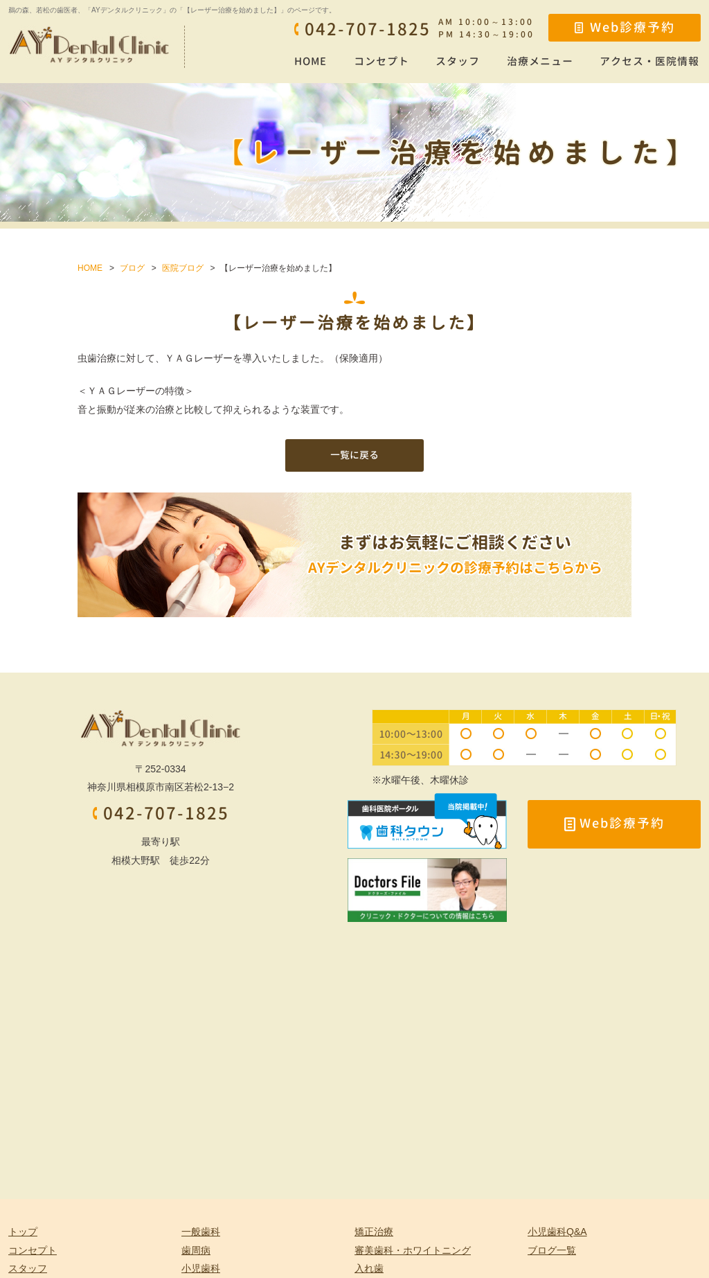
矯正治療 (373, 1231)
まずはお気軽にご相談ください (455, 555)
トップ (22, 1231)
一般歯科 (200, 1231)
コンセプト (381, 61)
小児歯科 (200, 1268)
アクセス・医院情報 (649, 61)
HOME (310, 61)
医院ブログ (183, 268)
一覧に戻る (354, 454)
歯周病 (195, 1250)
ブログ (132, 268)
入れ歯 (369, 1268)
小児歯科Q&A (557, 1231)
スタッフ (458, 61)
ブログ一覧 (552, 1250)
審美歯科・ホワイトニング (412, 1250)
